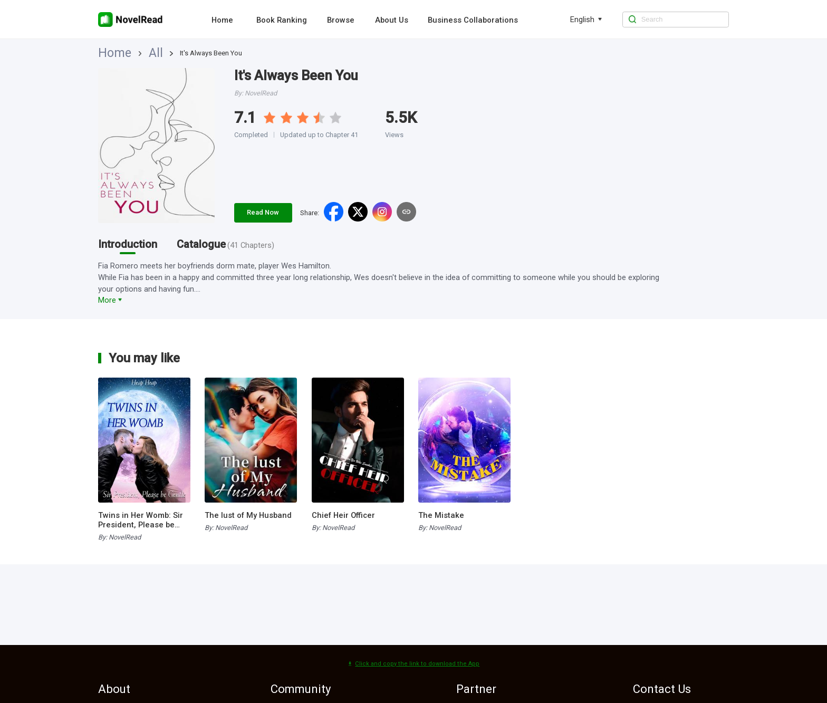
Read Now (263, 212)
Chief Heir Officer (343, 515)
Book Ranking (281, 20)
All (132, 53)
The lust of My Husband (248, 515)
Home (222, 20)
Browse (340, 20)
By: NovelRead (119, 537)
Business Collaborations (473, 20)
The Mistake (441, 515)
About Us (391, 20)
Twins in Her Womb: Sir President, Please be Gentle (140, 520)
